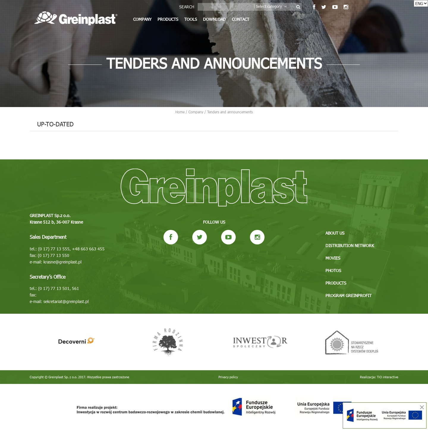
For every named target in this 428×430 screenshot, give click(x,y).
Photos (333, 270)
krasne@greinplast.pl (62, 262)
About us (334, 233)
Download (214, 19)
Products (168, 19)
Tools (190, 19)
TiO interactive (387, 377)
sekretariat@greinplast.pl (66, 301)
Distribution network (349, 245)
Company (142, 19)
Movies (332, 258)
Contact (240, 19)
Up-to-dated (55, 124)
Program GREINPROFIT (348, 295)
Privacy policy (228, 377)
